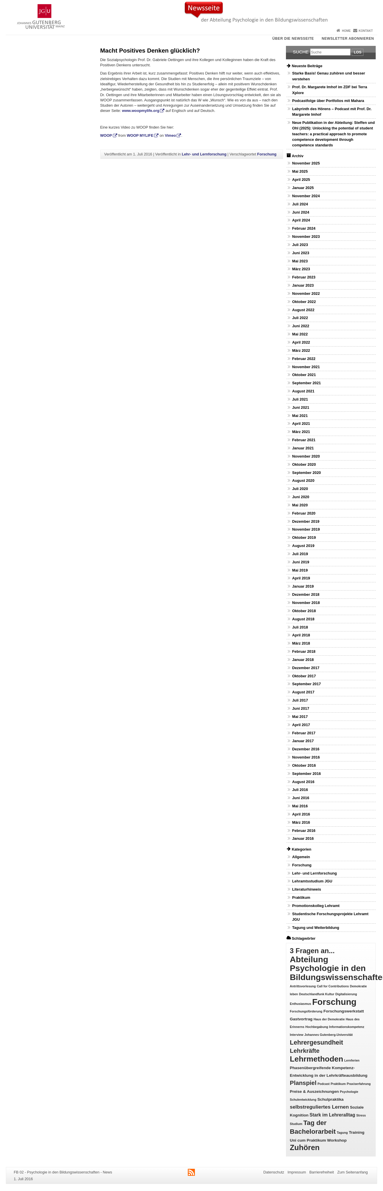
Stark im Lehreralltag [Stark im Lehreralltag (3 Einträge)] (332, 1114)
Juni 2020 (300, 497)
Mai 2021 (300, 415)
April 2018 (301, 635)
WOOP (106, 135)
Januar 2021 (303, 448)
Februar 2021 (303, 440)
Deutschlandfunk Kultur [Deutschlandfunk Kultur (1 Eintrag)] (316, 994)
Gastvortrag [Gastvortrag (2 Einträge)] (301, 1019)
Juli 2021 (300, 399)
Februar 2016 (303, 830)
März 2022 (301, 350)
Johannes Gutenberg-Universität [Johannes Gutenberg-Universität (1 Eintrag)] (328, 1034)
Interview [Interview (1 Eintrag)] (296, 1034)
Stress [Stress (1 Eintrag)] (361, 1115)
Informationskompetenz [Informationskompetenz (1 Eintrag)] (346, 1027)
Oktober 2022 (304, 302)
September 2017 (306, 684)
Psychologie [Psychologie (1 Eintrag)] (349, 1091)
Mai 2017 (300, 716)
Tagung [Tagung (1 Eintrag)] (342, 1132)
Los (357, 52)
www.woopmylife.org (140, 110)
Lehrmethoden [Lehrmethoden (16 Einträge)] (316, 1059)
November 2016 (306, 757)
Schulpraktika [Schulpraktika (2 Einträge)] (330, 1099)
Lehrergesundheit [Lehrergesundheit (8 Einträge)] (316, 1042)
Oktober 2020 (304, 464)
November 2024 (306, 196)
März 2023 (301, 269)
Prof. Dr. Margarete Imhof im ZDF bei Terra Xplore (329, 90)
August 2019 (303, 545)
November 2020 (306, 456)
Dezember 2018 (305, 594)
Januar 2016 (303, 838)
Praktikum (301, 897)
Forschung (267, 154)
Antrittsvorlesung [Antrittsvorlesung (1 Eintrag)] (303, 986)
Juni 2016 (300, 798)
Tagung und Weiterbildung (315, 927)
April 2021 (301, 423)
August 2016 (303, 782)
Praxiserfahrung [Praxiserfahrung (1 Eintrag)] (359, 1084)
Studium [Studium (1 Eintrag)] (296, 1124)
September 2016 (306, 773)
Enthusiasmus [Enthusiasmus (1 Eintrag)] (300, 1003)
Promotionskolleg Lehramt (315, 905)
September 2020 (306, 472)
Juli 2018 (300, 627)
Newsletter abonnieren (348, 39)
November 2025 (306, 163)
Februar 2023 (303, 277)
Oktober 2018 (304, 611)
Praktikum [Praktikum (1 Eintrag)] (338, 1084)
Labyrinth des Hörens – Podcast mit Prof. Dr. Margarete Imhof (332, 112)
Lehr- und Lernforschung (204, 154)
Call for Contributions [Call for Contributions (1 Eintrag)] (333, 986)
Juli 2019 (300, 554)
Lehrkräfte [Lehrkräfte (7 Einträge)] (304, 1050)
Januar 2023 (303, 285)
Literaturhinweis (306, 889)
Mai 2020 (300, 505)
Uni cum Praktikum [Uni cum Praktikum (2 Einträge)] (308, 1140)
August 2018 (303, 619)
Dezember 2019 (305, 521)
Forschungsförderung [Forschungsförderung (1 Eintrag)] (306, 1011)
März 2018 (301, 643)
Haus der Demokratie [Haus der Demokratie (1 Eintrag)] (329, 1019)
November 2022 (306, 293)
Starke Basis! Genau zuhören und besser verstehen (328, 76)
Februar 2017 (303, 733)
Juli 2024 (300, 204)
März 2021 (301, 432)
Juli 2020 (300, 489)
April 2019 (301, 578)
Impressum (296, 1172)
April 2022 (301, 342)
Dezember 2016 (305, 749)
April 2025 (301, 179)
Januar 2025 (303, 188)
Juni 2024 (300, 212)
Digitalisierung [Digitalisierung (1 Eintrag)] (346, 994)
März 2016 (301, 822)
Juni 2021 (300, 407)
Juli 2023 (300, 245)
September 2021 (306, 383)
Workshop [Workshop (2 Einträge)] (337, 1140)
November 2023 (306, 236)
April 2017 (301, 725)
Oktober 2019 (304, 537)
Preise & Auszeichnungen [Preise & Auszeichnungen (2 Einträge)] (314, 1091)
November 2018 (306, 602)
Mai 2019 (300, 570)
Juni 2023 (300, 253)
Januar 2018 (303, 659)
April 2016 (301, 814)
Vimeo (170, 135)
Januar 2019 (303, 586)
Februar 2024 (303, 228)
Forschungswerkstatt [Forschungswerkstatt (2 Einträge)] (343, 1011)
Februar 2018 (303, 651)
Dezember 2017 (305, 668)
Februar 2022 (303, 358)
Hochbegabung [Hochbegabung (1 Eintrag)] (317, 1027)
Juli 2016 (300, 789)
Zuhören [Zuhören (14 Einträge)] (305, 1147)
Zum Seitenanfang (352, 1172)
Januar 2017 (303, 741)
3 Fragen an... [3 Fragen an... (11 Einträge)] (312, 951)
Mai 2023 (300, 261)
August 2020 (303, 480)
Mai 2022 (300, 334)
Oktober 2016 (304, 765)
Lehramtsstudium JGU (312, 881)
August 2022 (303, 310)
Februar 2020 (303, 513)
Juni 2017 (300, 708)
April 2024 (301, 220)
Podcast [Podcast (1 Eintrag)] (323, 1084)
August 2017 (303, 692)
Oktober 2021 (304, 375)
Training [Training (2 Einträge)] (356, 1132)
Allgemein (301, 857)
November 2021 (306, 367)
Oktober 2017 (304, 676)
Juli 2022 (300, 318)
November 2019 (306, 529)
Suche (301, 51)
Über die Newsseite (293, 39)
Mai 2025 (300, 171)
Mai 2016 (300, 806)
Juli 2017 (300, 700)
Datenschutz (273, 1172)
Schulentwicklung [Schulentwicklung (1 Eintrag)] (303, 1099)
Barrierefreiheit (321, 1172)
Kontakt (366, 30)
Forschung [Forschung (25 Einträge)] (334, 1002)
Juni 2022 (300, 326)
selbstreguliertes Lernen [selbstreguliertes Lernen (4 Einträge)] (319, 1107)
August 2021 (303, 391)
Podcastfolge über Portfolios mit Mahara (328, 100)
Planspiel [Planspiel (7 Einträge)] (303, 1082)
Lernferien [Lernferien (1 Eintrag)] (352, 1060)
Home (346, 30)
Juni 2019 (300, 562)
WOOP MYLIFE (140, 135)
